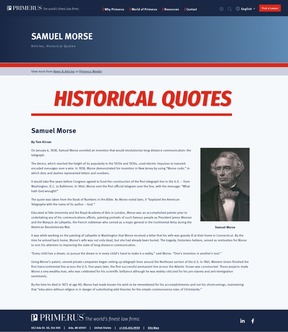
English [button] (246, 8)
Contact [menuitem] (191, 9)
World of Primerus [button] (144, 9)
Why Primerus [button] (114, 9)
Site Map (153, 328)
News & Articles (64, 71)
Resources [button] (171, 9)
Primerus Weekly (90, 71)
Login (221, 9)
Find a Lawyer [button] (270, 8)
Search (229, 9)
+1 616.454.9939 (129, 328)
